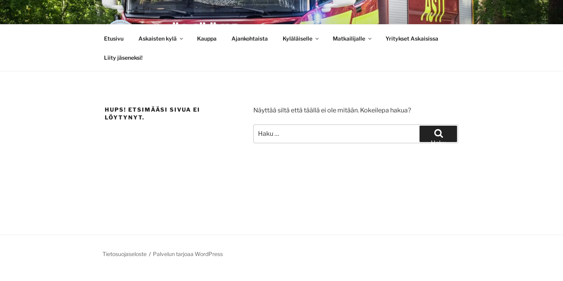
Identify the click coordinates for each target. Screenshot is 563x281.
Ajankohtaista (249, 38)
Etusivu (114, 38)
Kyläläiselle (301, 38)
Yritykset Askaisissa (411, 38)
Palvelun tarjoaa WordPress (188, 254)
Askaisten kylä (161, 38)
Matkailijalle (353, 38)
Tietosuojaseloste (124, 254)
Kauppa (207, 38)
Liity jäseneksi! (123, 57)
